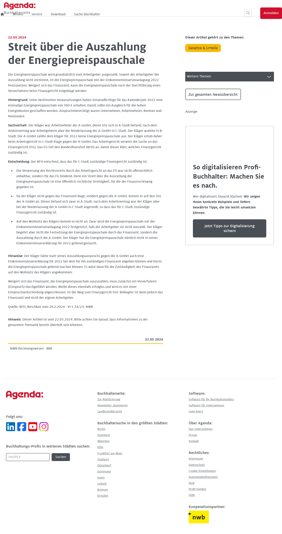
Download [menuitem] (125, 14)
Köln (100, 447)
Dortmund (104, 471)
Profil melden (197, 489)
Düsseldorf (104, 465)
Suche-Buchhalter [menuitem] (154, 14)
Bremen (102, 489)
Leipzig (102, 483)
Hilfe (192, 495)
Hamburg (103, 435)
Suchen (60, 457)
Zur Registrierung (108, 399)
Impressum (196, 458)
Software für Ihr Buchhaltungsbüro (211, 399)
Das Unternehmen (200, 429)
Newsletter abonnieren (112, 405)
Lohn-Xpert (196, 411)
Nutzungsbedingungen (203, 477)
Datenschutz (197, 464)
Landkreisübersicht (109, 411)
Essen (101, 477)
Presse (193, 435)
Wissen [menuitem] (85, 14)
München (103, 441)
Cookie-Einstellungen (202, 471)
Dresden (102, 495)
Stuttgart (103, 459)
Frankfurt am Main (109, 453)
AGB (191, 483)
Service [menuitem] (104, 14)
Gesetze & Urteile (203, 48)
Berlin (101, 429)
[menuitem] (70, 14)
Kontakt (194, 441)
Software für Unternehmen (206, 405)
